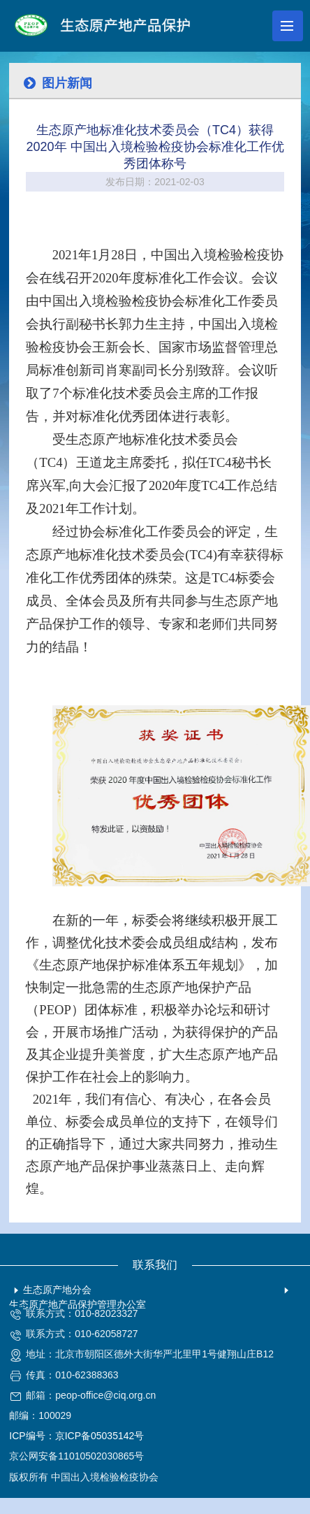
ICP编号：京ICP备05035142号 (76, 1435)
